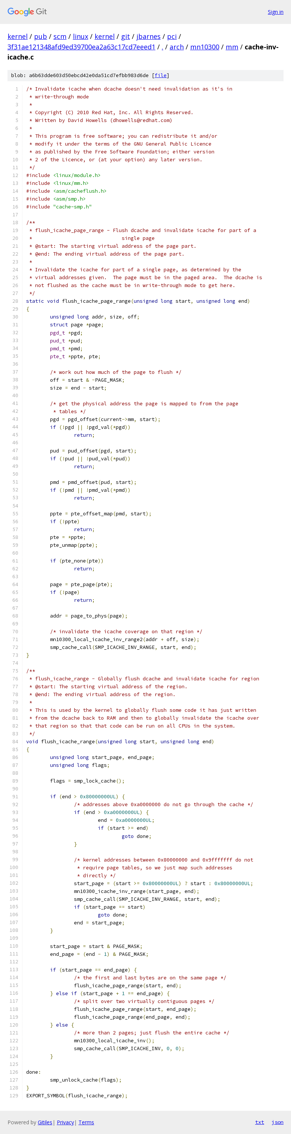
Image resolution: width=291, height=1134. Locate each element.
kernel (17, 36)
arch (177, 46)
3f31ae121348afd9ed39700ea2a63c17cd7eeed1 (81, 46)
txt (259, 1122)
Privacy (65, 1122)
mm (232, 46)
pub (40, 36)
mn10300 (204, 46)
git (125, 36)
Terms (86, 1122)
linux (80, 36)
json (278, 1122)
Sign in (276, 11)
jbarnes (148, 36)
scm (59, 36)
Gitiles (45, 1122)
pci (172, 36)
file (161, 75)
